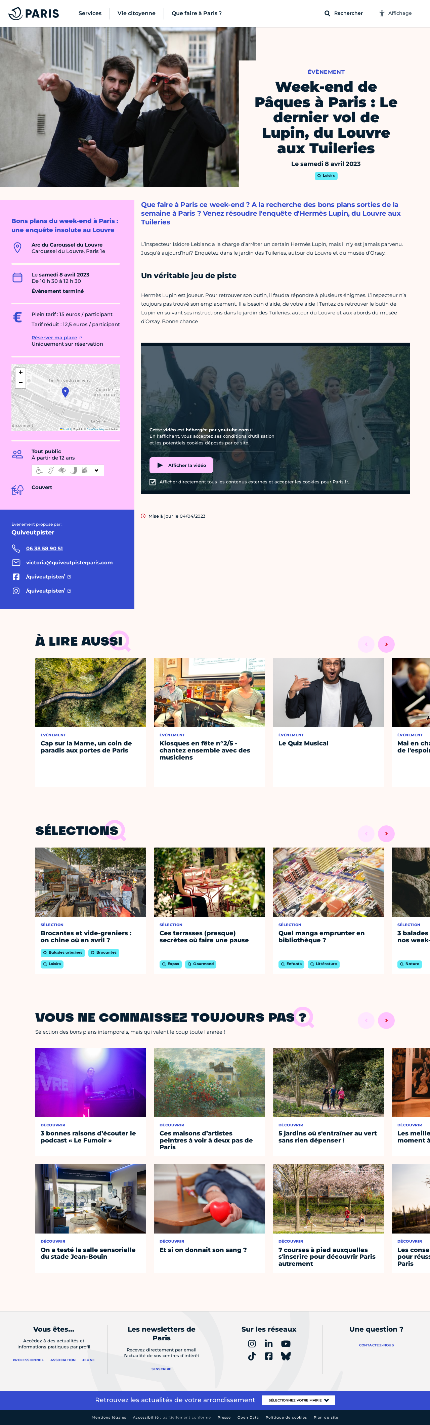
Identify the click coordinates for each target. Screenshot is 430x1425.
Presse (224, 1417)
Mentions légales (109, 1417)
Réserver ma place (54, 338)
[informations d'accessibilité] (68, 470)
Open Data (248, 1417)
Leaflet (65, 429)
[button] (65, 392)
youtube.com (233, 429)
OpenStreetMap (95, 429)
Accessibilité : (172, 1417)
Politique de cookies (286, 1417)
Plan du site (326, 1417)
